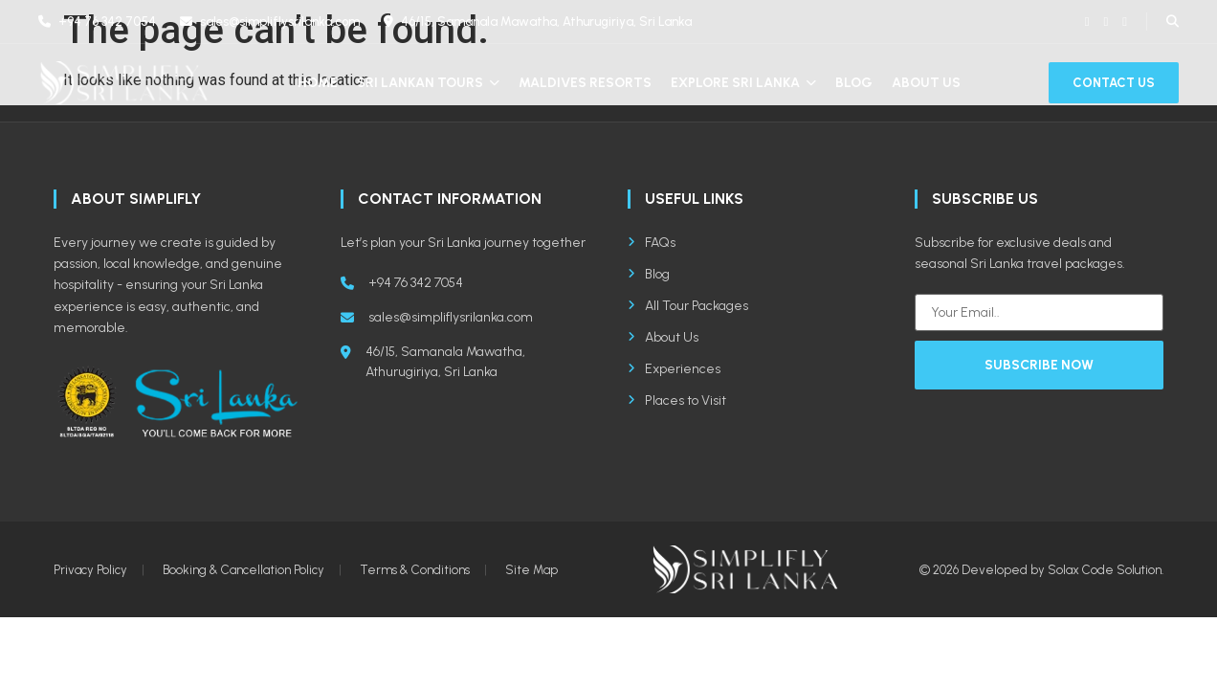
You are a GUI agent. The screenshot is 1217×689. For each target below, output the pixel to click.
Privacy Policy (90, 570)
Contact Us (1114, 83)
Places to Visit (677, 400)
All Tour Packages (688, 306)
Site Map (531, 570)
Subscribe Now (1039, 365)
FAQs (651, 242)
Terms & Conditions (415, 570)
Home (318, 83)
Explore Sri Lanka (743, 83)
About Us (926, 83)
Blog (854, 83)
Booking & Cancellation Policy (243, 570)
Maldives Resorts (585, 83)
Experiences (674, 369)
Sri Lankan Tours (428, 83)
